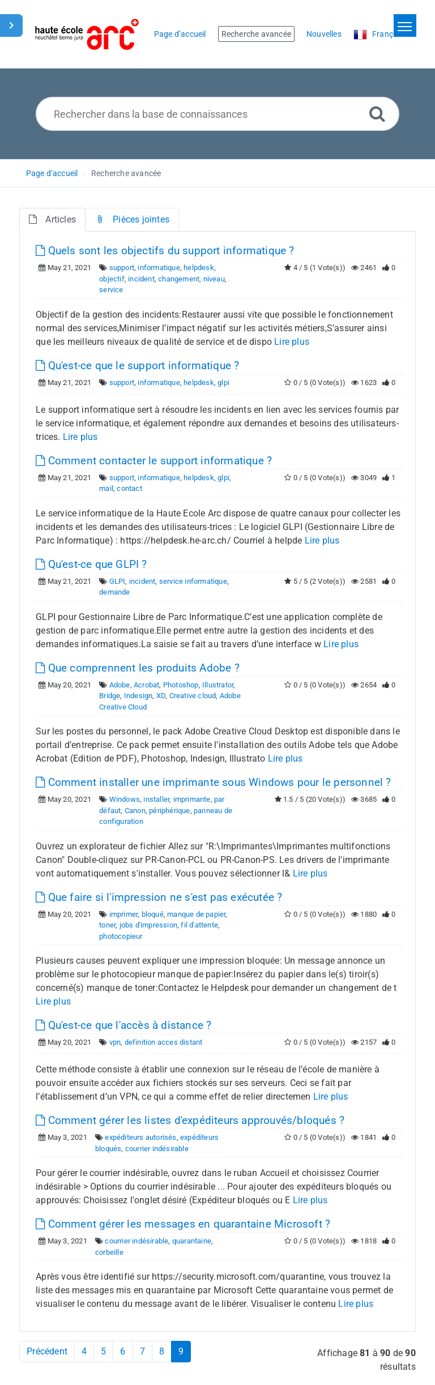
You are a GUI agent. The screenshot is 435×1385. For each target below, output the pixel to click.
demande (114, 592)
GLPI (117, 581)
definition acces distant (164, 1042)
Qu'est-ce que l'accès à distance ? (123, 1025)
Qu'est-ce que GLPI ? (91, 564)
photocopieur (120, 936)
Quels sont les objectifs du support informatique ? (165, 250)
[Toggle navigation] (405, 25)
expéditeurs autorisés (140, 1137)
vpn (115, 1042)
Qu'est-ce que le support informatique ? (137, 365)
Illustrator (217, 685)
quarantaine (191, 1241)
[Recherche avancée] (377, 113)
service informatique (193, 581)
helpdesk (199, 267)
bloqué (153, 914)
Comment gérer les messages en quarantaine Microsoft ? (183, 1223)
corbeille (109, 1252)
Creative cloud (192, 695)
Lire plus (291, 341)
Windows (124, 799)
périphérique (169, 810)
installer (156, 799)
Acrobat (146, 685)
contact (129, 488)
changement (178, 279)
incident (141, 279)
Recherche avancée (126, 173)
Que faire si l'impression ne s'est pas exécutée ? (159, 897)
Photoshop (181, 685)
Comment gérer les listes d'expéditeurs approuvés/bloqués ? (190, 1120)
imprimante (192, 799)
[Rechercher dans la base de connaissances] (218, 114)
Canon (135, 810)
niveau (214, 279)
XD (160, 695)
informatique (159, 267)
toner (107, 925)
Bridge (109, 695)
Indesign (138, 695)
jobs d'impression (148, 925)
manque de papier (196, 914)
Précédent (47, 1351)
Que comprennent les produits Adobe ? (138, 667)
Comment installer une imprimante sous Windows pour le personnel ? (213, 782)
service (111, 289)
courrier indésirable (157, 1148)
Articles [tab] (52, 219)
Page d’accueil (52, 173)
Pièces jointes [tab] (132, 219)
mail (106, 488)
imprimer (123, 914)
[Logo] (87, 34)
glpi (223, 382)
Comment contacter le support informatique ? (154, 460)
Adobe (119, 685)
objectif (112, 279)
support (121, 267)
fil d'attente (199, 925)
